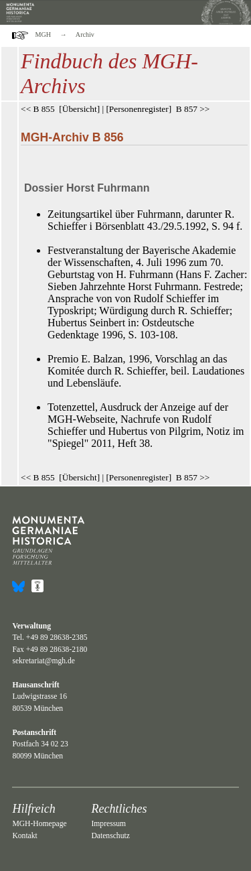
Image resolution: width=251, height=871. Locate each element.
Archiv (85, 34)
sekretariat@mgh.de (43, 661)
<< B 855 (38, 109)
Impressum (108, 823)
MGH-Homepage (39, 823)
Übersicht (79, 109)
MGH (43, 34)
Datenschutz (110, 835)
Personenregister (139, 109)
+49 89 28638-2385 (57, 637)
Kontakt (24, 835)
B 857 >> (193, 109)
